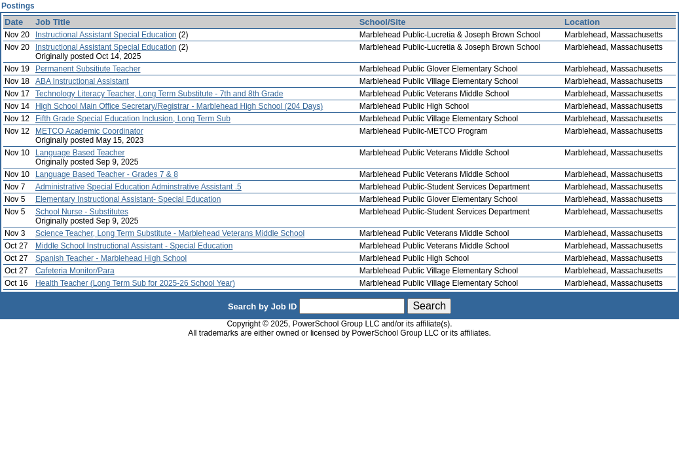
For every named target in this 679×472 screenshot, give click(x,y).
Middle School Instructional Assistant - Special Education (134, 245)
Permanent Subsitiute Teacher (88, 68)
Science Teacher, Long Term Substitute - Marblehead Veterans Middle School (169, 233)
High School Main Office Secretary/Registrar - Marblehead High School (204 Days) (179, 106)
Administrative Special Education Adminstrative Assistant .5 (138, 186)
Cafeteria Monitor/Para (75, 270)
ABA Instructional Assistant (82, 81)
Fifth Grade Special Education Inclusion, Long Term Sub (132, 118)
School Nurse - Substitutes (81, 211)
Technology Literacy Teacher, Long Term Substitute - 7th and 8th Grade (159, 93)
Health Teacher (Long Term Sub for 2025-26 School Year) (135, 283)
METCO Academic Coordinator (89, 131)
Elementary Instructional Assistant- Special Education (128, 199)
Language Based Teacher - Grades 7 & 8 (106, 174)
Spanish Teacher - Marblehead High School (111, 258)
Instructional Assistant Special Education (105, 34)
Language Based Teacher (80, 152)
